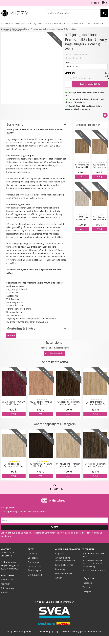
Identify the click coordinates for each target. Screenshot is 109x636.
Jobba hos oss (34, 566)
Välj (82, 176)
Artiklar (58, 577)
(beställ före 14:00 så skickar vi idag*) (92, 565)
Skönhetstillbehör (94, 23)
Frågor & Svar (7, 579)
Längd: (67, 62)
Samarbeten (33, 562)
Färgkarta (59, 553)
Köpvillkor (5, 583)
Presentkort (6, 30)
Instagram (87, 591)
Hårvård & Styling (57, 23)
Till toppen (54, 487)
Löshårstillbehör (75, 23)
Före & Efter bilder (64, 573)
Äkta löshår (7, 23)
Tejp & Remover (40, 23)
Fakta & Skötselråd (64, 565)
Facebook (87, 583)
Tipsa (11, 335)
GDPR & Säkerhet (36, 574)
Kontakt (4, 592)
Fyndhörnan (17, 30)
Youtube (86, 587)
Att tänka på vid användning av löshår (65, 559)
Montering (60, 569)
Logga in (95, 2)
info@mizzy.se (7, 552)
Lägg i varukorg (90, 83)
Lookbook (32, 557)
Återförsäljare (34, 570)
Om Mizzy (32, 553)
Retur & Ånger (7, 588)
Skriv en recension (54, 353)
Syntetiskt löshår (23, 23)
